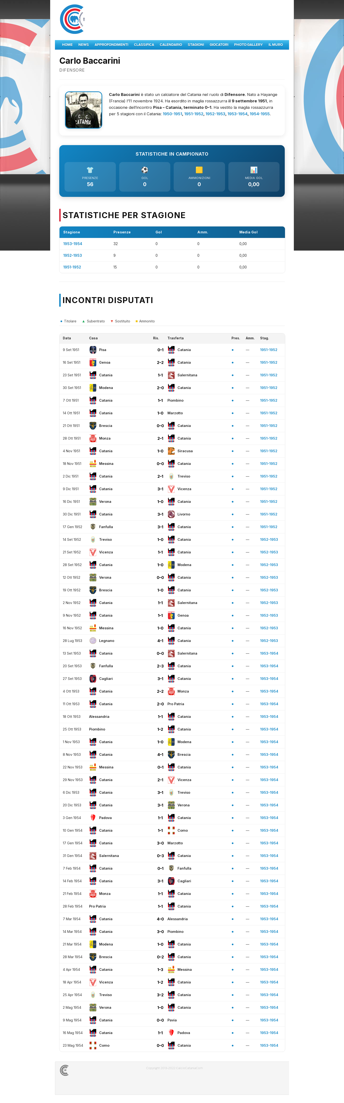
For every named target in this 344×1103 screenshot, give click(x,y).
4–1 (160, 642)
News (83, 45)
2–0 (160, 389)
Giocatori (219, 45)
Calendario (171, 45)
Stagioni (196, 45)
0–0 (160, 427)
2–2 (160, 363)
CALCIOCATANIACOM (81, 1071)
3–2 (160, 996)
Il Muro (276, 45)
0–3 (160, 857)
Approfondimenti (111, 45)
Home (67, 45)
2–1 (160, 439)
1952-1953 (215, 113)
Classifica (144, 45)
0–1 (160, 351)
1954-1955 (260, 113)
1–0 (160, 414)
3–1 (160, 490)
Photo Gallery (248, 45)
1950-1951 (172, 113)
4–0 (160, 920)
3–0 (160, 844)
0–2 (160, 958)
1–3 (160, 970)
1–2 (160, 730)
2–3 (160, 667)
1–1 (160, 376)
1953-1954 (237, 113)
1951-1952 (193, 113)
